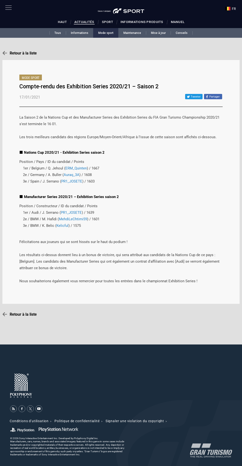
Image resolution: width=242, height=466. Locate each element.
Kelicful (62, 225)
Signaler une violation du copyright (135, 421)
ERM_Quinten (76, 168)
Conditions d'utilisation (29, 421)
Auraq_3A (71, 175)
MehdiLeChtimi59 (73, 219)
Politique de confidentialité (77, 421)
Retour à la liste (23, 53)
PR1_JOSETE (71, 181)
